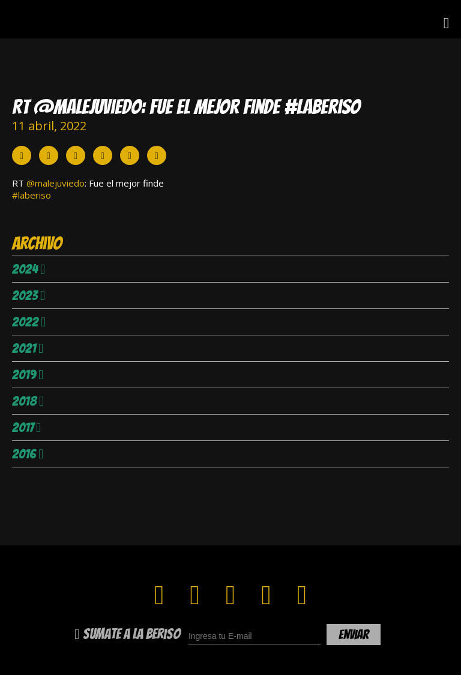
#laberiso (31, 195)
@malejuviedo (55, 183)
